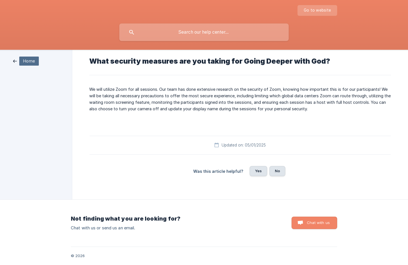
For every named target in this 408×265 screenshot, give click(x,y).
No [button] (277, 171)
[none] (317, 10)
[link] (26, 60)
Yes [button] (258, 171)
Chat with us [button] (318, 222)
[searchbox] (204, 32)
